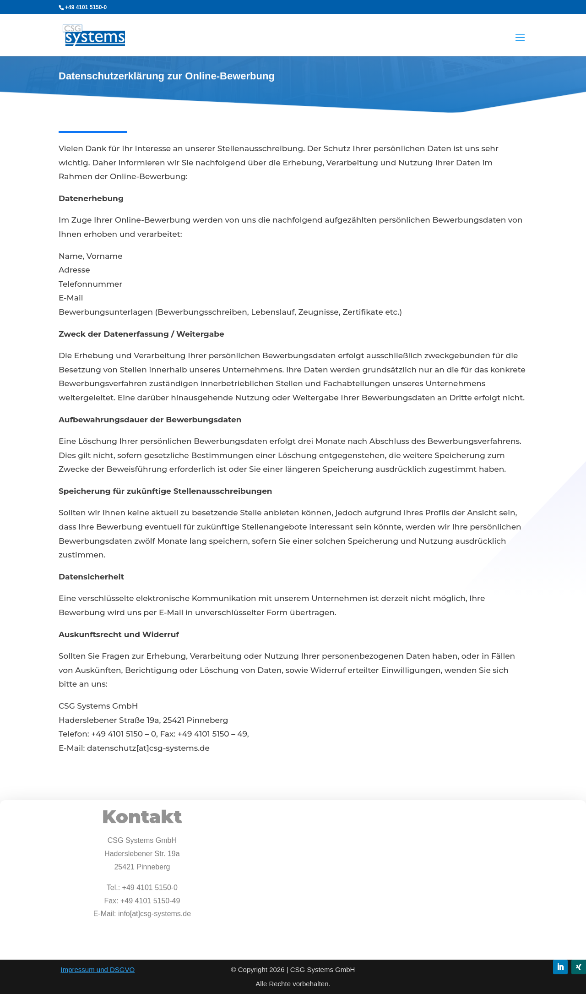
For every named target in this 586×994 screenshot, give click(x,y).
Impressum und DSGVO (97, 969)
